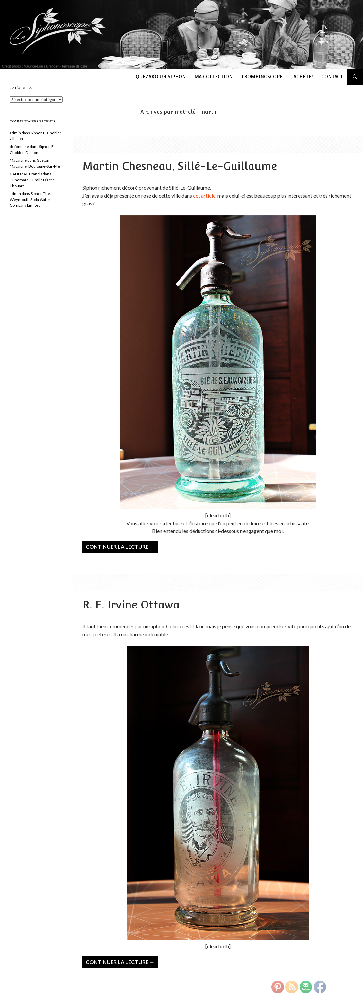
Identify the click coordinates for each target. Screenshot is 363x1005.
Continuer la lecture (120, 546)
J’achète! (302, 76)
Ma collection (213, 76)
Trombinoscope (262, 76)
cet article (204, 195)
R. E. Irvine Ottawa (131, 604)
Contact (332, 76)
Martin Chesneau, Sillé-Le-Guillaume (179, 166)
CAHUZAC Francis (26, 173)
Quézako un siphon (161, 76)
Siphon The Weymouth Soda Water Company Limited (30, 199)
